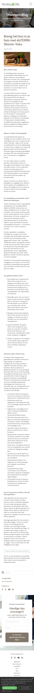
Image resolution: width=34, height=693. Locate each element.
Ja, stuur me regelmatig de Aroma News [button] (17, 637)
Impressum (17, 675)
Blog (17, 671)
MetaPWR (17, 666)
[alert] (17, 685)
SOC (17, 668)
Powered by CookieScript (6, 691)
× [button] (32, 678)
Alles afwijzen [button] (25, 688)
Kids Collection (17, 664)
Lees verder (12, 685)
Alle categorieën (7, 581)
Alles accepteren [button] (9, 688)
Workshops (17, 673)
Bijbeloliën (17, 662)
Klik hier (6, 556)
